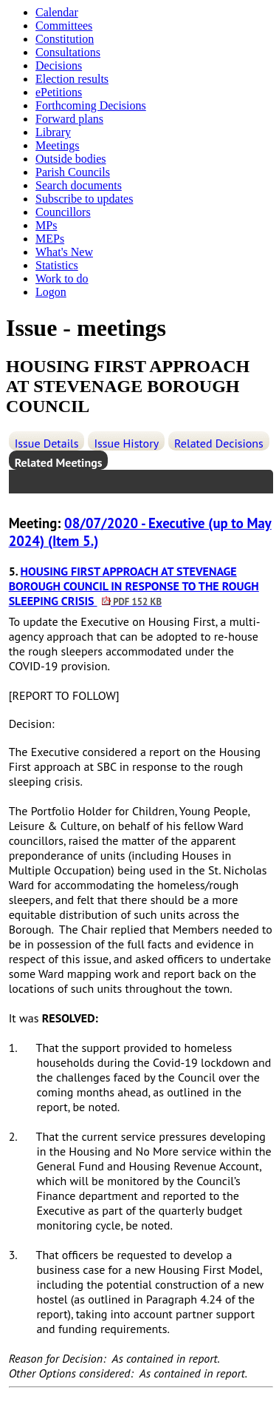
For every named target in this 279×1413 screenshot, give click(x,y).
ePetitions (58, 92)
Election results (71, 78)
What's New (64, 252)
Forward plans (69, 118)
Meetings (57, 145)
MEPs (49, 238)
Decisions (58, 65)
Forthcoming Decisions (90, 105)
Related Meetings (59, 462)
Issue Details (47, 443)
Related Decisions (219, 443)
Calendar (56, 12)
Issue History (126, 443)
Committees (63, 25)
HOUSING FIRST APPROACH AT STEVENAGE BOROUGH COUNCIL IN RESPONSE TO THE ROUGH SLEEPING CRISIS (134, 586)
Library (53, 132)
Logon (50, 292)
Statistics (56, 265)
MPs (46, 225)
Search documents (78, 185)
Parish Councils (72, 172)
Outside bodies (70, 158)
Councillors (63, 212)
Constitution (64, 39)
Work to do (62, 278)
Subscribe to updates (84, 198)
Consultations (67, 52)
